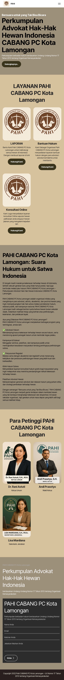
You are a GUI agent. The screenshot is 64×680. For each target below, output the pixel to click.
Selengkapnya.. (11, 64)
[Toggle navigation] (59, 4)
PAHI (13, 4)
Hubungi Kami (17, 162)
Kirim (11, 658)
